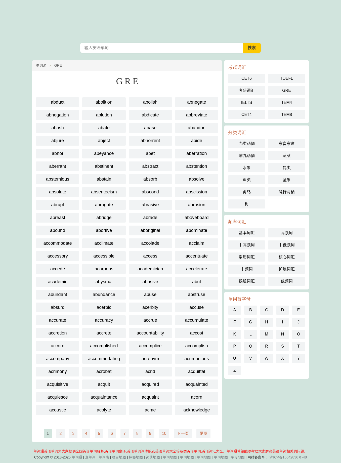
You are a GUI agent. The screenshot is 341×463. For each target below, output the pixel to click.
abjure (57, 140)
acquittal (196, 371)
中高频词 (247, 245)
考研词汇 (247, 90)
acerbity (150, 307)
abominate (196, 230)
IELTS (246, 102)
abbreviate (196, 114)
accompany (57, 358)
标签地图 (136, 457)
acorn (196, 397)
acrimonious (196, 358)
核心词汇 (287, 257)
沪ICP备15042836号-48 (288, 457)
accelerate (196, 268)
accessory (58, 256)
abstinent (104, 166)
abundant (57, 294)
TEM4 (286, 102)
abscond (150, 191)
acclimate (103, 243)
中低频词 (287, 245)
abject (104, 140)
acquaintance (104, 397)
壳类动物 (247, 143)
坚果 (287, 180)
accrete (104, 332)
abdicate (150, 114)
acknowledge (196, 409)
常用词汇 (247, 257)
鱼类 (247, 180)
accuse (196, 307)
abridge (103, 217)
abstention (196, 166)
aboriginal (150, 230)
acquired (150, 384)
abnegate (196, 102)
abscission (196, 191)
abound (57, 230)
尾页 (203, 433)
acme (150, 409)
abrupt (57, 204)
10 (164, 433)
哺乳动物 (247, 155)
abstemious (57, 179)
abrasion (196, 204)
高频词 (287, 233)
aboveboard (196, 217)
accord (57, 345)
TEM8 (286, 114)
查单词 (90, 457)
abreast (57, 217)
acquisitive (57, 384)
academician (150, 268)
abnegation (58, 114)
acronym (150, 358)
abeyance (104, 153)
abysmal (104, 281)
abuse (150, 294)
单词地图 (170, 457)
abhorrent (150, 140)
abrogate (104, 204)
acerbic (104, 307)
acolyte (104, 409)
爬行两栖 (287, 192)
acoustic (57, 409)
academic (57, 281)
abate (104, 127)
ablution (104, 114)
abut (196, 281)
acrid (150, 371)
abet (150, 153)
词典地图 (153, 457)
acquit (104, 384)
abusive (150, 281)
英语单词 (170, 20)
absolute (57, 191)
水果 (247, 167)
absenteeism (104, 191)
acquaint (150, 397)
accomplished (104, 345)
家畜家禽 (287, 143)
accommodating (104, 358)
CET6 (246, 78)
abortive (104, 230)
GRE (286, 90)
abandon (196, 127)
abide (196, 140)
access (150, 256)
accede (57, 268)
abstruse (196, 294)
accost (196, 332)
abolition (104, 102)
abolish (150, 102)
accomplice (150, 345)
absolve (196, 179)
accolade (150, 243)
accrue (150, 320)
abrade (150, 217)
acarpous (104, 268)
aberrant (57, 166)
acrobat (103, 371)
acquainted (197, 384)
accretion (58, 332)
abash (58, 127)
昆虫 (287, 167)
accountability (150, 332)
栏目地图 (119, 457)
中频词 (247, 269)
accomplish (196, 345)
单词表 (104, 457)
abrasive (150, 204)
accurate (57, 320)
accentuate (197, 256)
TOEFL (286, 78)
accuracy (104, 320)
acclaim (196, 243)
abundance (104, 294)
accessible (103, 256)
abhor (57, 153)
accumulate (196, 320)
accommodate (58, 243)
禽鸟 (247, 192)
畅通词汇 (247, 281)
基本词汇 (247, 233)
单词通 (41, 65)
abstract (150, 166)
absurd (58, 307)
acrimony (58, 371)
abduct (57, 102)
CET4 (246, 114)
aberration (196, 153)
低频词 (287, 281)
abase (150, 127)
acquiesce (58, 397)
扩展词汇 (287, 269)
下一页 (183, 433)
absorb (150, 179)
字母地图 (238, 457)
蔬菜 (287, 155)
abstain (104, 179)
